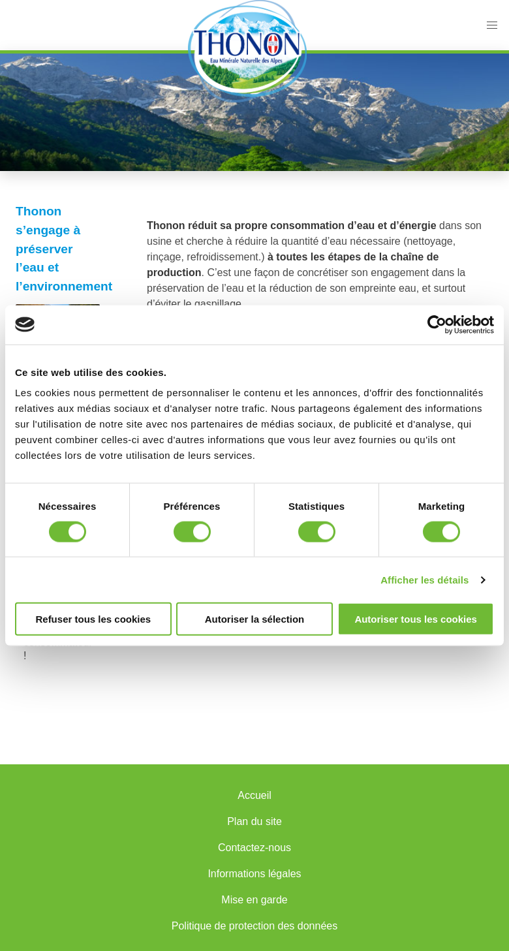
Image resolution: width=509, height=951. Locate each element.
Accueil (254, 795)
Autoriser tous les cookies (415, 619)
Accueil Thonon (247, 51)
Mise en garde (254, 899)
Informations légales (254, 873)
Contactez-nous (254, 847)
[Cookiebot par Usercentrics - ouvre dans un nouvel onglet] (437, 324)
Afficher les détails (424, 579)
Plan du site (254, 821)
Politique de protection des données (254, 925)
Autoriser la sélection (255, 619)
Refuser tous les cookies (93, 619)
